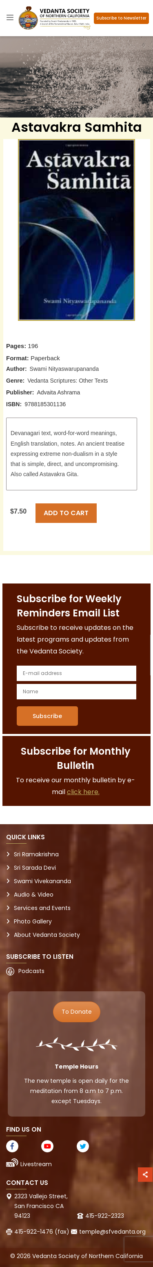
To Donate (77, 1012)
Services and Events (42, 908)
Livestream (36, 1164)
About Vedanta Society (47, 935)
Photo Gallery (33, 921)
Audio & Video (33, 894)
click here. (83, 792)
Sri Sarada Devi (35, 868)
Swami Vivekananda (42, 881)
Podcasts (31, 971)
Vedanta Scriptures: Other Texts (67, 380)
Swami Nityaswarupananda (64, 369)
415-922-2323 (104, 1216)
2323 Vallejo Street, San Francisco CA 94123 (41, 1206)
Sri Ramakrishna (36, 854)
